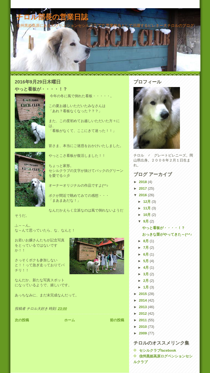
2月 (146, 281)
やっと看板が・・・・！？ (163, 228)
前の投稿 (117, 320)
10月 (147, 215)
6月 (146, 254)
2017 (143, 188)
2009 (143, 333)
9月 (146, 221)
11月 (147, 208)
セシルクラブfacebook (157, 350)
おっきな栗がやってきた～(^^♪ (167, 234)
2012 (143, 313)
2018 (143, 182)
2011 (143, 320)
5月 (146, 261)
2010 (143, 327)
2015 (143, 294)
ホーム (69, 320)
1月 (146, 287)
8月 (146, 241)
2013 (143, 307)
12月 (147, 201)
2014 (143, 300)
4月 (146, 267)
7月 (146, 247)
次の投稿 (22, 320)
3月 (146, 274)
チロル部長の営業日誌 (52, 17)
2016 (143, 195)
